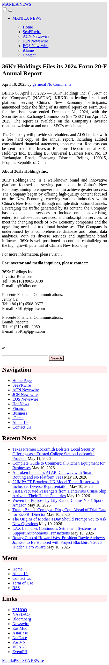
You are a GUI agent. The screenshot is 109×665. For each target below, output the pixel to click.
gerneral (39, 84)
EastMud (19, 628)
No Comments (59, 84)
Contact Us (21, 427)
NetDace (19, 637)
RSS (16, 588)
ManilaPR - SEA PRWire (23, 660)
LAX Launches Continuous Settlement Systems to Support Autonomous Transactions (54, 530)
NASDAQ (21, 614)
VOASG (19, 647)
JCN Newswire (35, 41)
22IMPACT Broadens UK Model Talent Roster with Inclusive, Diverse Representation (55, 484)
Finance (19, 408)
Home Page (22, 380)
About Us (20, 422)
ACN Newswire (36, 36)
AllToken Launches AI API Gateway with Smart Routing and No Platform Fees (52, 474)
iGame (28, 50)
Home (28, 27)
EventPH (19, 651)
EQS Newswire (35, 46)
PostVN (19, 642)
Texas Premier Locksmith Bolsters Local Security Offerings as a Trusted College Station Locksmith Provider (53, 454)
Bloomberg (21, 619)
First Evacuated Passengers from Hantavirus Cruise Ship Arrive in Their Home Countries (59, 493)
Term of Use (22, 583)
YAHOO (19, 610)
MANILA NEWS (16, 4)
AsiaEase (20, 633)
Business (19, 413)
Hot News (20, 404)
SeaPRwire (32, 32)
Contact (29, 55)
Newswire (20, 623)
